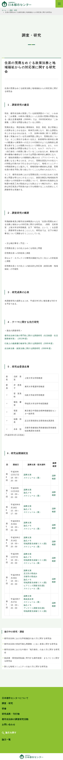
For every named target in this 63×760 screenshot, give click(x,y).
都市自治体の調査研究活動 (15, 719)
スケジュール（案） (32, 478)
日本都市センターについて (15, 698)
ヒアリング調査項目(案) (34, 586)
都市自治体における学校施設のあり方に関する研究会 (28, 638)
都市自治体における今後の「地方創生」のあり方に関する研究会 (31, 651)
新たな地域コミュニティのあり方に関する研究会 (26, 667)
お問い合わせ (8, 724)
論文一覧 (6, 739)
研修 (4, 708)
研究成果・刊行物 (11, 714)
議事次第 (28, 475)
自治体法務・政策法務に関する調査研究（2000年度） (29, 348)
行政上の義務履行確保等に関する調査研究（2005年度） (30, 343)
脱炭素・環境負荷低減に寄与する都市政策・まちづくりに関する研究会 (31, 659)
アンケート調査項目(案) (34, 608)
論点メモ (28, 493)
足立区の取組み (30, 573)
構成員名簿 (28, 599)
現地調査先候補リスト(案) (35, 544)
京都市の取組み (30, 576)
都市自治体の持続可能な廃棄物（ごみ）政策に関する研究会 (31, 644)
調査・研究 (7, 703)
